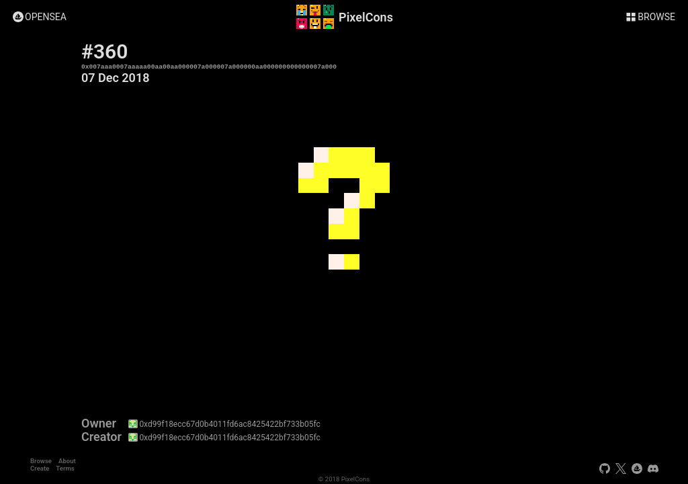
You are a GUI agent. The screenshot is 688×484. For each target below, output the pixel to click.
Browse (41, 461)
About (67, 461)
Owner (98, 423)
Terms (65, 468)
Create (39, 468)
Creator (101, 437)
